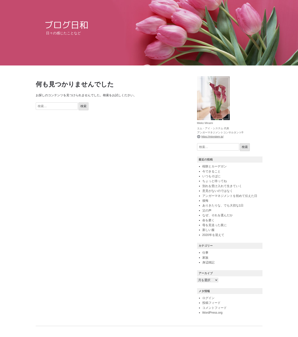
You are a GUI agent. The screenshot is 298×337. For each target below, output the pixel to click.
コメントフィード (214, 307)
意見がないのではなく (217, 191)
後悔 (205, 200)
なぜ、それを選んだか (217, 215)
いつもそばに (211, 176)
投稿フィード (211, 302)
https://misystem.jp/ (212, 136)
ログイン (208, 298)
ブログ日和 (66, 25)
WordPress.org (212, 312)
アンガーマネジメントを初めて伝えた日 (229, 196)
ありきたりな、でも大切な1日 (223, 205)
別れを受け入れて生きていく (222, 186)
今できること (211, 171)
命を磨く (208, 220)
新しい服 (208, 230)
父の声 (206, 210)
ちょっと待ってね (214, 181)
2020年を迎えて (213, 235)
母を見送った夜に (214, 225)
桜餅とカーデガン (214, 166)
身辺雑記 (208, 262)
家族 (205, 257)
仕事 (205, 252)
